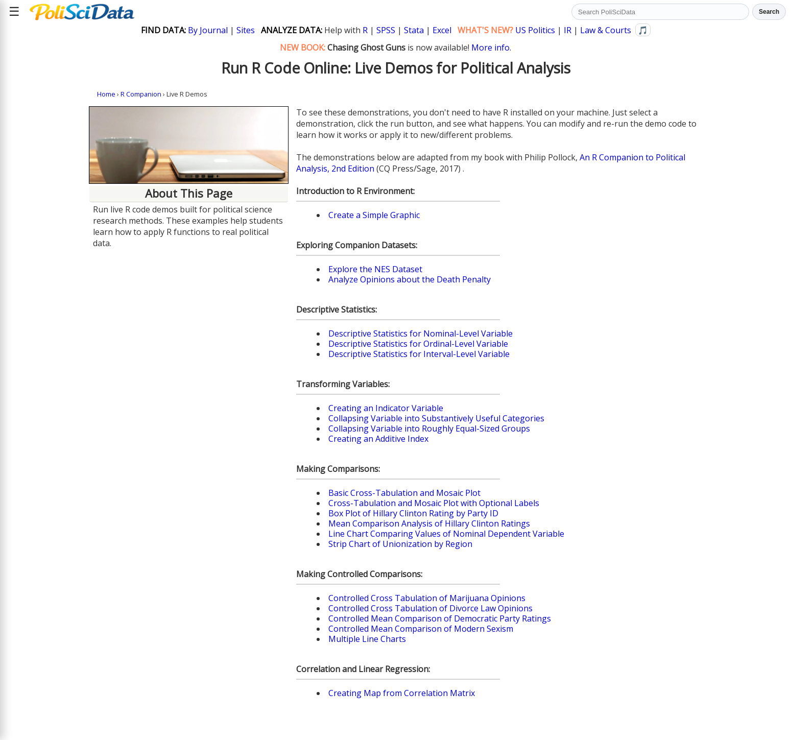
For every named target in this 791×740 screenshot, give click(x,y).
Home (106, 94)
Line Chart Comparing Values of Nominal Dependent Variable (446, 533)
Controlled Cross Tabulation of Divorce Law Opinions (430, 608)
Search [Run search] (769, 11)
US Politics (535, 30)
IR (567, 30)
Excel (442, 30)
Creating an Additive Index (378, 438)
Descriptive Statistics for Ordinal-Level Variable (418, 343)
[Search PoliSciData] (660, 12)
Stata (414, 30)
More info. (491, 47)
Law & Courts (605, 30)
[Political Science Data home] (82, 11)
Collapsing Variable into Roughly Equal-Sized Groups (429, 428)
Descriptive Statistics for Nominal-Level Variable (420, 333)
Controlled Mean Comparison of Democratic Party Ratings (439, 618)
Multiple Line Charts (367, 638)
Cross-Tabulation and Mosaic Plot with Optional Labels (433, 503)
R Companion (141, 94)
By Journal (208, 30)
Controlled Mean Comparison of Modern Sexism (420, 628)
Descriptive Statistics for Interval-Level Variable (419, 354)
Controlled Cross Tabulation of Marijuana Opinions (426, 598)
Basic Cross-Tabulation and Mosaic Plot (404, 492)
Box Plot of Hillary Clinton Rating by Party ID (413, 513)
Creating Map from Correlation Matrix (401, 693)
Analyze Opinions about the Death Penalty (409, 279)
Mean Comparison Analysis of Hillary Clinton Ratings (429, 523)
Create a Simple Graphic (374, 215)
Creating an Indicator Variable (385, 408)
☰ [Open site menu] (14, 11)
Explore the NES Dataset (375, 269)
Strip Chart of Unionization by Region (400, 544)
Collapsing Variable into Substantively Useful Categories (436, 418)
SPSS (385, 30)
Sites (245, 30)
